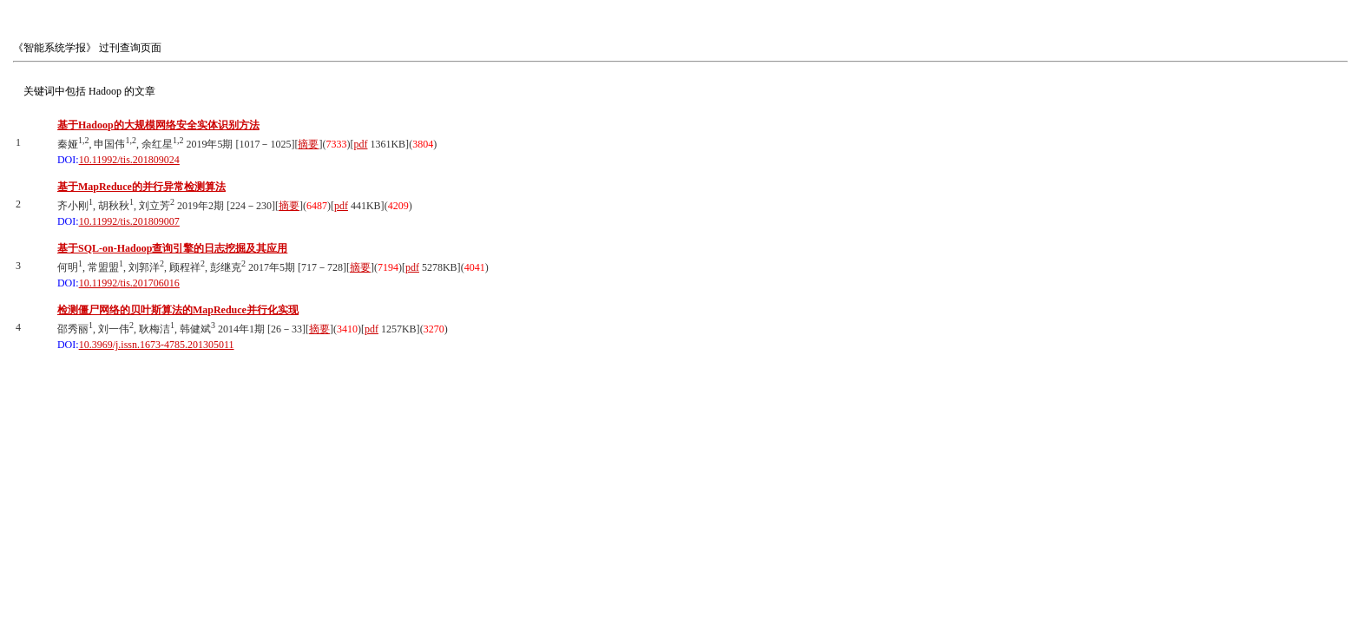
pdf (360, 144)
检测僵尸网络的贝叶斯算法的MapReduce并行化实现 (178, 310)
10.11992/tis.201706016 (129, 283)
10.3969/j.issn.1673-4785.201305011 (156, 345)
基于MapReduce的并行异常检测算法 (141, 187)
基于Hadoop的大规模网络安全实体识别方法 (158, 125)
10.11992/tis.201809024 (129, 160)
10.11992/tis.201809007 (129, 221)
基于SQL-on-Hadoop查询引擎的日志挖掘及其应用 (172, 248)
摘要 (308, 144)
